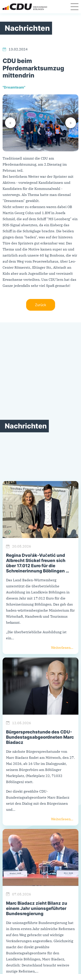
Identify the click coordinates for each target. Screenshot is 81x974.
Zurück (40, 305)
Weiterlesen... (62, 647)
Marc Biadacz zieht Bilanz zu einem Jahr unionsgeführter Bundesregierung (36, 908)
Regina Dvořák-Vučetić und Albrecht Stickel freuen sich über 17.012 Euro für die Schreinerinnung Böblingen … (37, 563)
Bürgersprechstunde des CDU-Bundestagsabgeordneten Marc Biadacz (40, 737)
